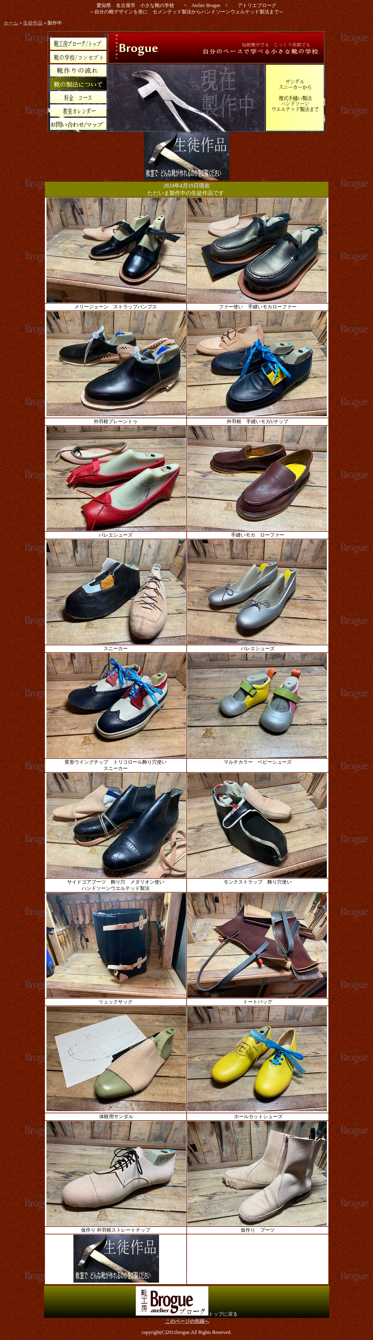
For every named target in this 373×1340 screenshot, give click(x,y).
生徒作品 (32, 22)
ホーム (11, 22)
